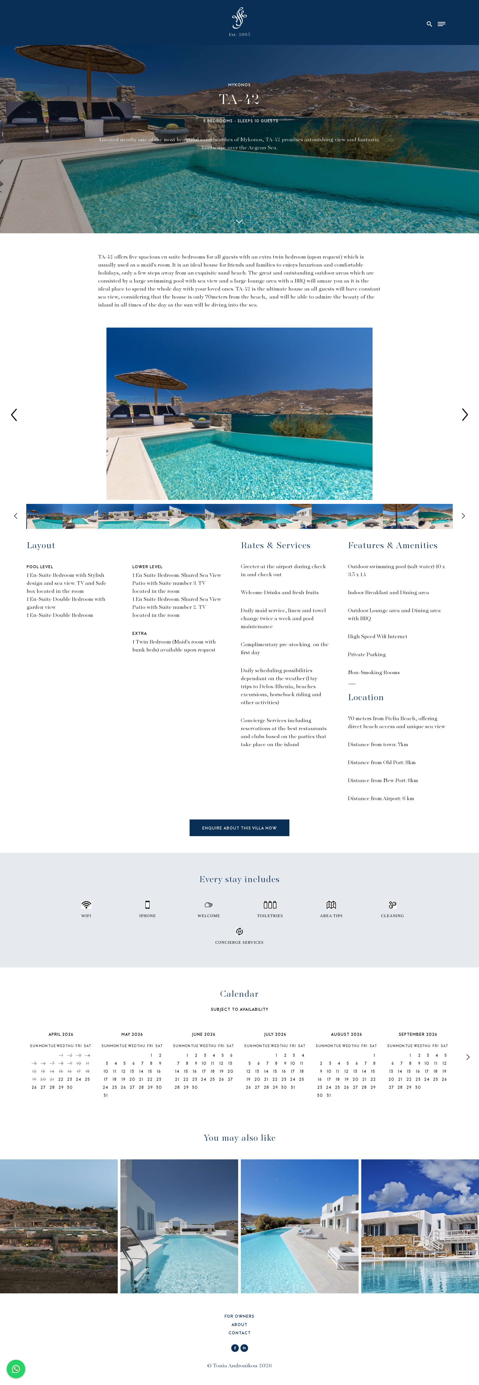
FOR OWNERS (239, 1316)
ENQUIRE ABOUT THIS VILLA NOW (239, 828)
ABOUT (239, 1325)
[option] (239, 414)
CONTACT (240, 1333)
